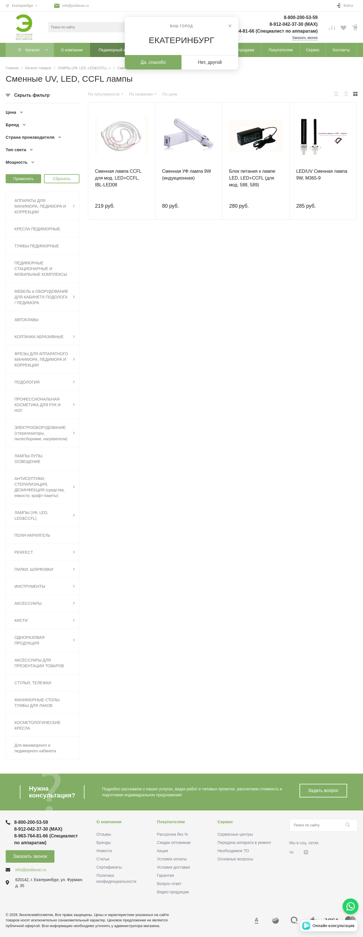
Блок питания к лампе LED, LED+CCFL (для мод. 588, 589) (252, 178)
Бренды (103, 842)
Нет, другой (210, 62)
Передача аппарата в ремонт (244, 842)
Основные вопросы (235, 859)
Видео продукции (173, 892)
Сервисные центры (235, 834)
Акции (162, 850)
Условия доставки (173, 867)
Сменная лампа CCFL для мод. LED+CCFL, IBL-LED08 (118, 178)
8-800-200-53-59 (301, 17)
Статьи (102, 859)
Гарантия (165, 875)
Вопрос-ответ (169, 883)
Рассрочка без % (172, 834)
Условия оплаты (172, 859)
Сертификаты (109, 867)
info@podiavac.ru (75, 6)
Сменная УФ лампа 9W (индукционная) (186, 174)
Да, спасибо (153, 62)
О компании (108, 821)
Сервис (225, 821)
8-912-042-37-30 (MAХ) (293, 24)
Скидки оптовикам (174, 842)
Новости (104, 850)
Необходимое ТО (233, 850)
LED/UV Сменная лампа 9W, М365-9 (321, 174)
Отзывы (103, 834)
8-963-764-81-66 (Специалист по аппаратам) (269, 31)
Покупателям (171, 821)
